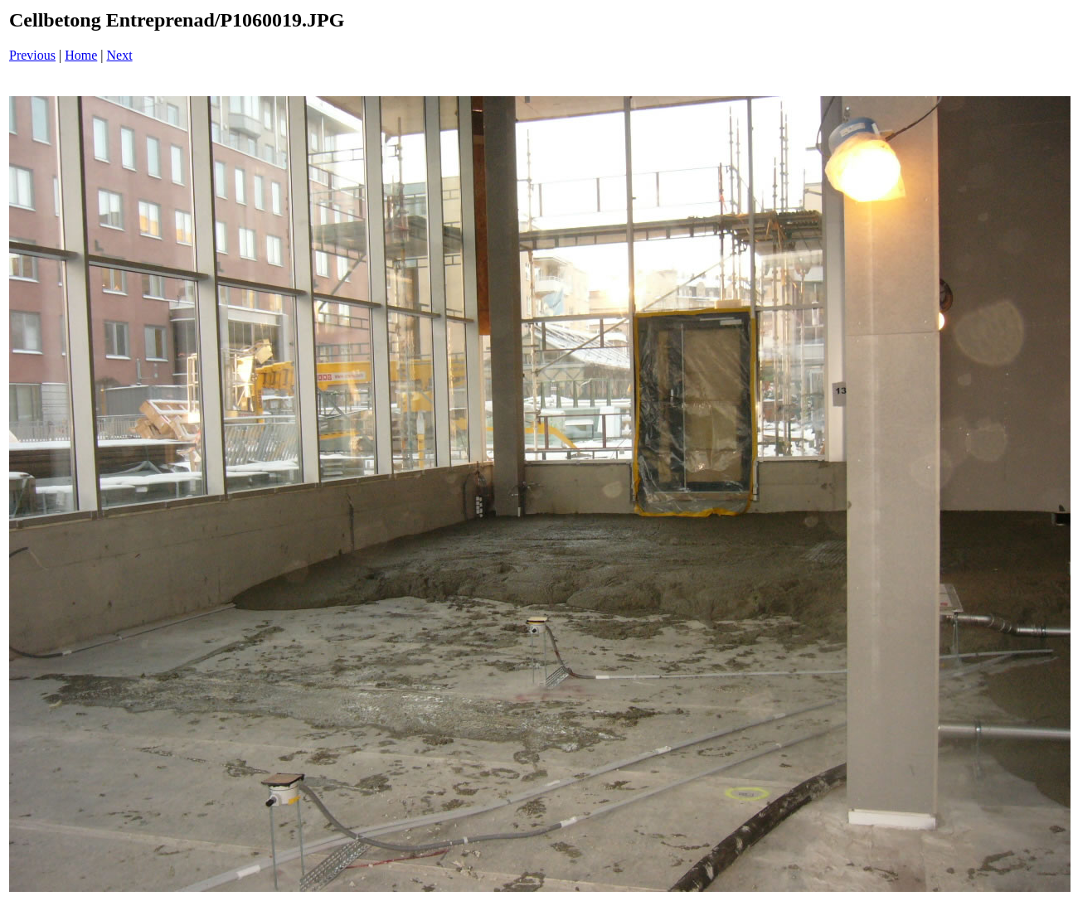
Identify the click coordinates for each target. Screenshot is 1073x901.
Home (81, 55)
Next (120, 55)
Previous (32, 55)
